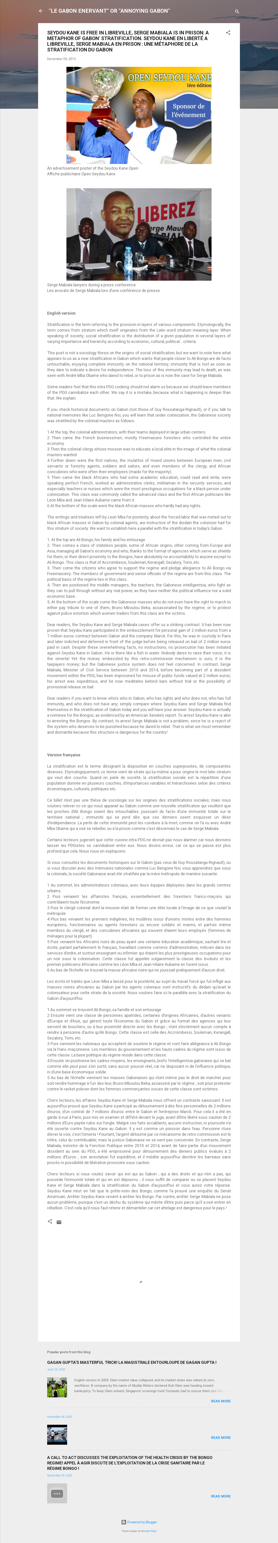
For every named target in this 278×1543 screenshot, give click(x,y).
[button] (228, 33)
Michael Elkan (149, 1531)
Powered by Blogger (139, 1522)
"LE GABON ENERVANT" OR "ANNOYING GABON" (109, 11)
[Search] (237, 12)
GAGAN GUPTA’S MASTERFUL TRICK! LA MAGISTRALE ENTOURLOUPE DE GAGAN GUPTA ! (132, 1362)
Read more (221, 1401)
